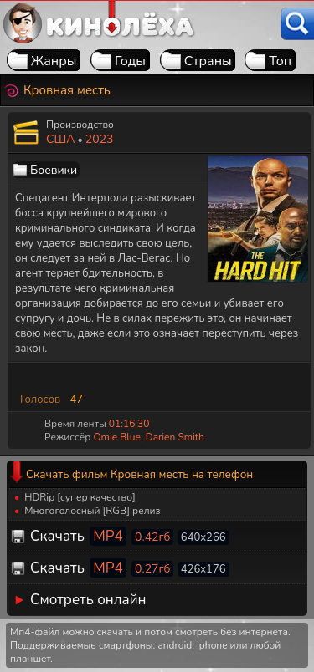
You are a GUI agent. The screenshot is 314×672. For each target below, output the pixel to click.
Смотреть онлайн (88, 599)
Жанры (54, 61)
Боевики (53, 170)
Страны (208, 61)
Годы (130, 61)
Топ (280, 61)
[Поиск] (297, 24)
